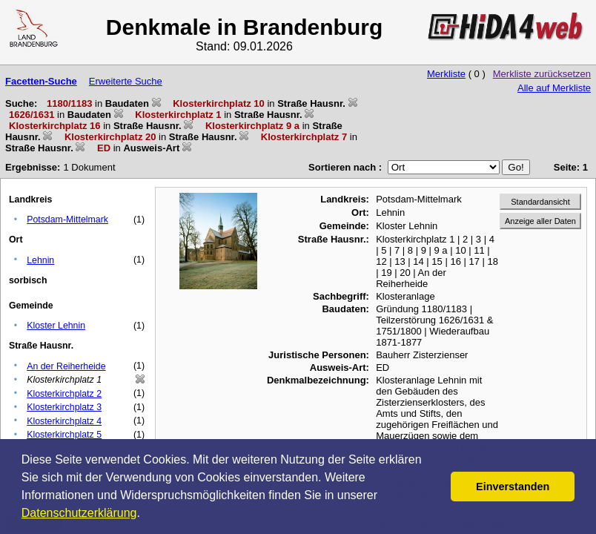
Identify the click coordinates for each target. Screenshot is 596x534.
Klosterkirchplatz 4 (64, 421)
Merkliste (446, 73)
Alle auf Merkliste (554, 87)
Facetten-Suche (41, 81)
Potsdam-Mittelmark (67, 219)
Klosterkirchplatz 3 (64, 407)
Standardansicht (540, 201)
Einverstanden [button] (512, 486)
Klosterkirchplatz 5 (64, 434)
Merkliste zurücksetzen (542, 73)
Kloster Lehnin (56, 325)
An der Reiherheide (66, 366)
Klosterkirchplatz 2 (64, 394)
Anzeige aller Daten (540, 221)
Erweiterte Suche (125, 81)
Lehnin (40, 260)
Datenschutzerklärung (79, 513)
